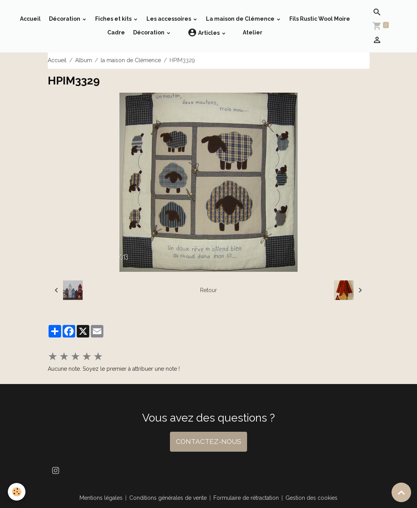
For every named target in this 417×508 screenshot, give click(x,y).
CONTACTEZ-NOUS (208, 441)
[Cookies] (16, 492)
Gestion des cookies (311, 498)
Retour (208, 290)
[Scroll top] (401, 492)
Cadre (116, 32)
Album (83, 60)
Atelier (252, 32)
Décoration (65, 19)
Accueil (30, 19)
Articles (204, 33)
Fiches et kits (114, 19)
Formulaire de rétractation (246, 498)
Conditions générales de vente (168, 498)
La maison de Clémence (241, 19)
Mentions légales (101, 498)
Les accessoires (169, 19)
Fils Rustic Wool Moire (319, 19)
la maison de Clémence (131, 60)
